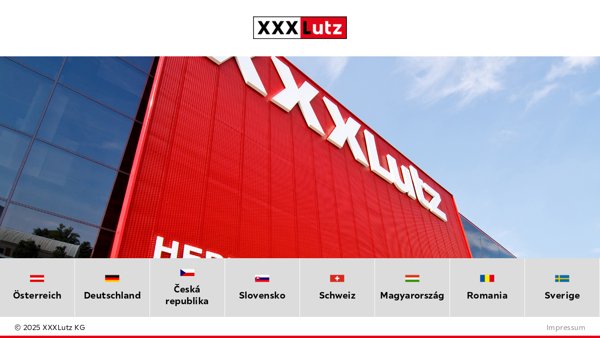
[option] (37, 287)
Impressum (566, 327)
